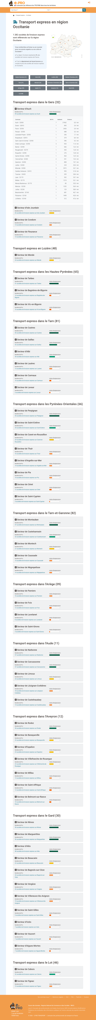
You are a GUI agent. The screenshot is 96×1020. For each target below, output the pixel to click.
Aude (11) (38, 88)
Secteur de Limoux (25, 674)
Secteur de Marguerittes (27, 834)
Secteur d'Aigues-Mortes (27, 946)
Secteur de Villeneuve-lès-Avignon (32, 896)
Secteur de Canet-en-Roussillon (31, 434)
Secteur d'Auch (23, 109)
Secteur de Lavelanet (26, 614)
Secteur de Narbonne (26, 650)
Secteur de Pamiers (25, 591)
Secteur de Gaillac (24, 339)
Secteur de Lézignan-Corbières (30, 685)
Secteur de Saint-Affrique (28, 785)
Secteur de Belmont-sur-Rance (30, 797)
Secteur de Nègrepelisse (27, 567)
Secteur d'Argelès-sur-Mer (28, 460)
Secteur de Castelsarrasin (28, 531)
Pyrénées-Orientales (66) (55, 82)
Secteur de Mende (24, 255)
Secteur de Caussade (26, 555)
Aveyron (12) (54, 88)
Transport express (20, 15)
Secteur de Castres (25, 327)
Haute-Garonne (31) (21, 77)
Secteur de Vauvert (25, 934)
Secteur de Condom (25, 220)
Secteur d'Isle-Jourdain (27, 208)
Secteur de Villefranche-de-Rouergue (33, 759)
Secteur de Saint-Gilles (27, 910)
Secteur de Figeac (24, 981)
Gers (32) (37, 77)
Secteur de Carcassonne (27, 662)
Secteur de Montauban (26, 519)
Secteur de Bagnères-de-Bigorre (31, 290)
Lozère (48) (55, 77)
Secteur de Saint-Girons (27, 626)
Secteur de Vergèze (25, 884)
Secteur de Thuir (24, 448)
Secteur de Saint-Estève (27, 422)
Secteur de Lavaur (24, 387)
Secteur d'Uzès (23, 922)
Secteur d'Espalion (25, 747)
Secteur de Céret (24, 484)
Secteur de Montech (25, 543)
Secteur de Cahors (25, 969)
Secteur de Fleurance (26, 231)
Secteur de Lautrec (25, 363)
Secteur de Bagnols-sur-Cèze (29, 870)
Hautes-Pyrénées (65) (71, 77)
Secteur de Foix (23, 603)
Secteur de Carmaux (25, 375)
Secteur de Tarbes (24, 278)
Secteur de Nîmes (24, 822)
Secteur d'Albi (22, 351)
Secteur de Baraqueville (27, 735)
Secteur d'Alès (23, 846)
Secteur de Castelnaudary (28, 700)
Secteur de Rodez (24, 723)
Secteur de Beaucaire (26, 858)
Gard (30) (71, 88)
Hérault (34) (38, 82)
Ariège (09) (21, 88)
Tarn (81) (21, 82)
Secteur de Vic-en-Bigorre (28, 304)
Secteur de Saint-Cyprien (27, 496)
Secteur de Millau (24, 773)
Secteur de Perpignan (26, 410)
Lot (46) (21, 93)
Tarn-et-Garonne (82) (71, 82)
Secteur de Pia (23, 472)
